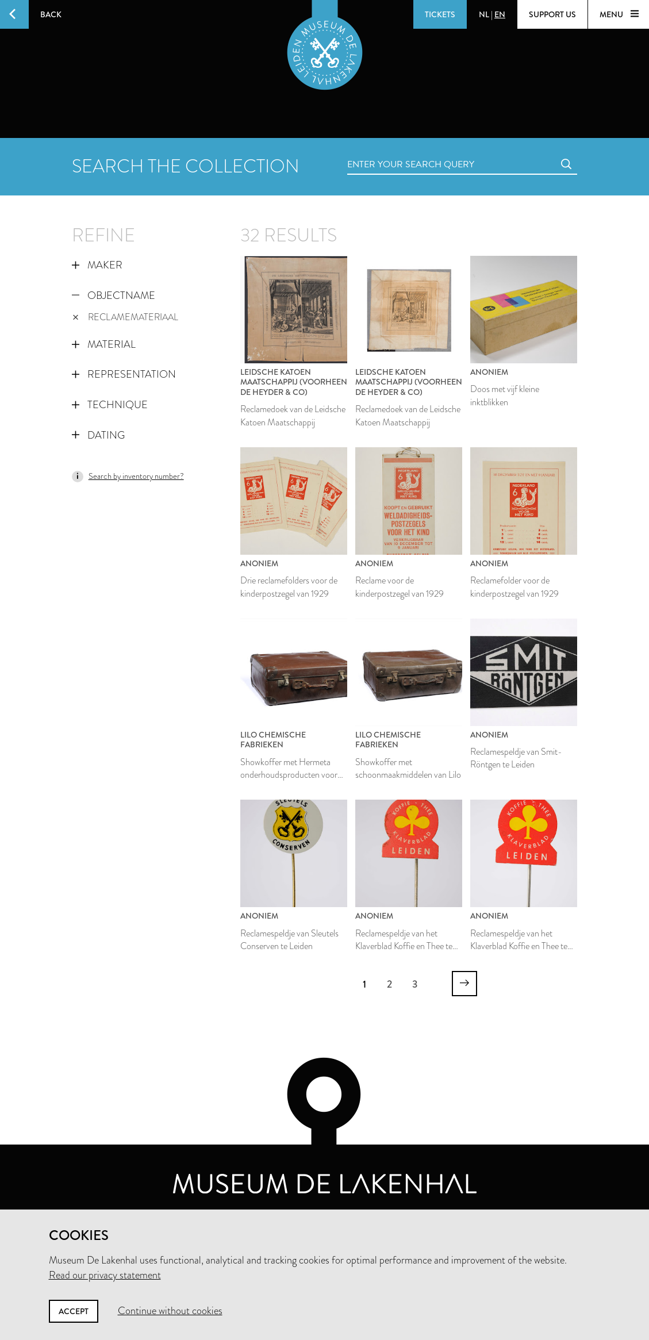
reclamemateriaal (125, 317)
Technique (110, 404)
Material (104, 344)
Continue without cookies (170, 1310)
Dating (98, 435)
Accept (74, 1311)
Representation (124, 374)
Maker (97, 265)
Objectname (113, 295)
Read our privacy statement (105, 1275)
